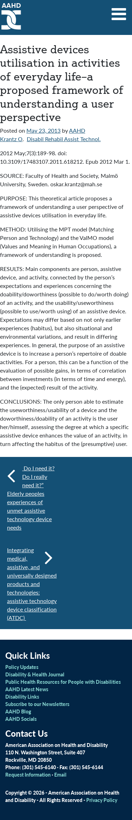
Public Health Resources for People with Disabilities (63, 681)
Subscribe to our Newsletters (37, 703)
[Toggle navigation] (119, 11)
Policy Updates (21, 666)
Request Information (28, 774)
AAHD (77, 130)
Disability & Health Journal (34, 674)
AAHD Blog (18, 711)
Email (60, 774)
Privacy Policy (101, 799)
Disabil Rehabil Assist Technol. (64, 139)
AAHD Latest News (26, 689)
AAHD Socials (21, 718)
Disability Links (22, 696)
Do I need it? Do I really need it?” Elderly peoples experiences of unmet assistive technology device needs (31, 497)
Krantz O (11, 139)
